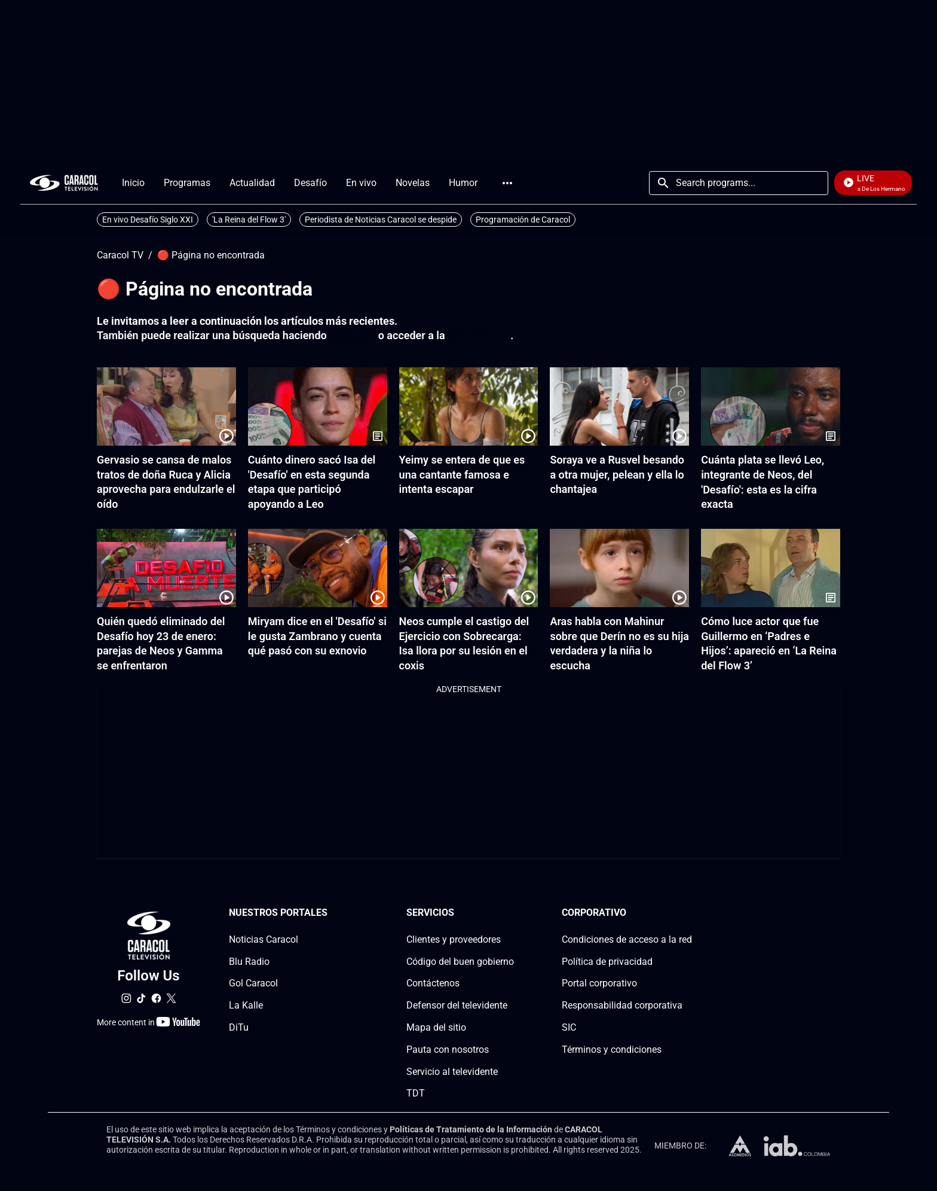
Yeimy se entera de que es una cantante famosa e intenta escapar (462, 474)
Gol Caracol (253, 983)
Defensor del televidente (456, 1005)
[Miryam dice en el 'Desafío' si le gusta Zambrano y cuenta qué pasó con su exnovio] (317, 568)
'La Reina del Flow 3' (249, 219)
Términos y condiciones (612, 1049)
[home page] (64, 182)
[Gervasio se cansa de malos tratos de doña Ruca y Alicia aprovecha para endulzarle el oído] (166, 406)
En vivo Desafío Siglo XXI (147, 219)
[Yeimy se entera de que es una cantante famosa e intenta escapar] (468, 406)
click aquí (352, 335)
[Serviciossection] (510, 913)
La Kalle (246, 1005)
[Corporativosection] (688, 913)
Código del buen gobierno (460, 961)
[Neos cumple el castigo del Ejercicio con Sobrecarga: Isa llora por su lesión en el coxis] (468, 568)
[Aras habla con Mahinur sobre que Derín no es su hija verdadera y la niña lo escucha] (619, 568)
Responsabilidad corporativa (622, 1005)
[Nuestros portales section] (331, 913)
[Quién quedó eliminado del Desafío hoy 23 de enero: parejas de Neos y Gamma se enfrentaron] (166, 568)
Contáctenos (433, 983)
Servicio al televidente (452, 1071)
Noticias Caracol (263, 939)
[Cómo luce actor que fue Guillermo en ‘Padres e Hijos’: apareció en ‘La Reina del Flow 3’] (770, 568)
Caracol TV (120, 255)
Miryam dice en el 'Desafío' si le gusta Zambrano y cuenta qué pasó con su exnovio (317, 636)
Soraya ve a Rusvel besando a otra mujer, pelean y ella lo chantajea (617, 474)
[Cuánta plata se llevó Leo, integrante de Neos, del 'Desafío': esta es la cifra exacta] (770, 406)
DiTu (239, 1027)
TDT (415, 1093)
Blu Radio (249, 961)
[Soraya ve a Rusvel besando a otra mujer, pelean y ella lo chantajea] (619, 406)
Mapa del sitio (436, 1027)
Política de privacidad (607, 961)
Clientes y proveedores (453, 939)
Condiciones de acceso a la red (627, 939)
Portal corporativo (599, 983)
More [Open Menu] (507, 183)
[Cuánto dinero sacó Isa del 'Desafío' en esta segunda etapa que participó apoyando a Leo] (317, 406)
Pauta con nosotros (447, 1049)
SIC (569, 1027)
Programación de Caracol (523, 219)
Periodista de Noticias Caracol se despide (381, 219)
